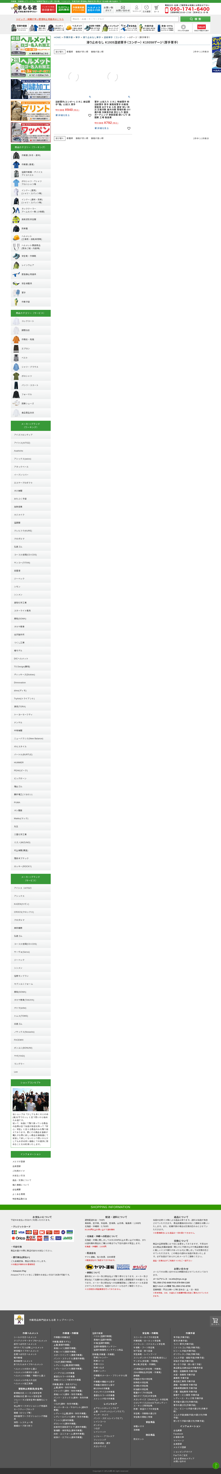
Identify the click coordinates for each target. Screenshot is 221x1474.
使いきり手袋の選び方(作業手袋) (188, 1421)
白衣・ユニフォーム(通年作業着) (69, 1434)
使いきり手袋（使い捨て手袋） (188, 1364)
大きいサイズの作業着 (104, 1392)
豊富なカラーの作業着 (64, 1376)
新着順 (70, 52)
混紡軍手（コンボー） (115, 37)
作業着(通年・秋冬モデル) (64, 1384)
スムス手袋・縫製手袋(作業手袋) (188, 1358)
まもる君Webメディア (183, 1459)
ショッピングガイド (182, 1452)
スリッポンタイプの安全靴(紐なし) (150, 1358)
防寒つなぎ (99, 1368)
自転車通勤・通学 (102, 1443)
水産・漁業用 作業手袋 (184, 1375)
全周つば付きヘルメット (25, 1354)
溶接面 (137, 1430)
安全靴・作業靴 (150, 1333)
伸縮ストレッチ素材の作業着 (67, 1380)
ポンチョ (98, 1425)
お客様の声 (178, 1437)
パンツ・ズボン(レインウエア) (108, 1418)
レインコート (100, 1422)
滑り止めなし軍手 (92, 37)
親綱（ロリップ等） (23, 1413)
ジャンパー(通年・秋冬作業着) (68, 1391)
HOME (57, 37)
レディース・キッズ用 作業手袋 (188, 1398)
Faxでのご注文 (180, 1455)
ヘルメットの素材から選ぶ (26, 1372)
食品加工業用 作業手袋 (184, 1381)
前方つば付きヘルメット (25, 1344)
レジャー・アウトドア (104, 1436)
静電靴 (137, 1376)
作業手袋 (68, 37)
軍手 (77, 37)
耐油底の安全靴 (141, 1389)
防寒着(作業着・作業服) (103, 1354)
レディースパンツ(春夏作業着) (68, 1369)
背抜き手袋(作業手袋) (183, 1361)
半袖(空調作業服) (102, 1343)
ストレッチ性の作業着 (104, 1399)
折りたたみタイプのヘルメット (28, 1364)
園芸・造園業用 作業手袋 (185, 1371)
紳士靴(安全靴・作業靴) (145, 1364)
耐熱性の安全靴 (141, 1382)
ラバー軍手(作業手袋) (183, 1344)
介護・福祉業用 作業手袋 (185, 1392)
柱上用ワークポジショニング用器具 (30, 1406)
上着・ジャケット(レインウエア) (109, 1411)
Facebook (178, 1434)
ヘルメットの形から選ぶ (25, 1369)
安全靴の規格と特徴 (143, 1417)
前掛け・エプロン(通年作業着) (68, 1437)
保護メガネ (139, 1426)
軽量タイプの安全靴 (143, 1393)
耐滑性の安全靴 (141, 1386)
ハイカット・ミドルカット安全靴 (149, 1344)
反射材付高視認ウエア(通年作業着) (70, 1427)
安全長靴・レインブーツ (145, 1354)
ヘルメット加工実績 (23, 1383)
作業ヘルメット (31, 1333)
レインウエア (110, 1404)
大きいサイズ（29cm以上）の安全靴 (151, 1399)
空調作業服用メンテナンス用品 (108, 1350)
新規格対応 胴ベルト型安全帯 (28, 1396)
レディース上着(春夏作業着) (67, 1365)
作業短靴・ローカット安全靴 (147, 1341)
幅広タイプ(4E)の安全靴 (145, 1396)
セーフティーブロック (24, 1409)
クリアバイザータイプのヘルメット (30, 1341)
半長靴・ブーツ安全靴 (144, 1347)
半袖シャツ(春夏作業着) (65, 1352)
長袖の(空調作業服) (103, 1340)
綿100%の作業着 (102, 1388)
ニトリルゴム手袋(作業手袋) (186, 1347)
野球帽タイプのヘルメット (26, 1351)
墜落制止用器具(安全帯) (30, 1389)
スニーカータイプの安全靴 (146, 1337)
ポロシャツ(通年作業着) (65, 1424)
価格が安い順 (82, 52)
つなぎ (97, 1428)
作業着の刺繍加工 (62, 1337)
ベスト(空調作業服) (103, 1336)
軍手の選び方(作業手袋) (184, 1405)
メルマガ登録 (179, 1447)
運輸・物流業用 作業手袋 (185, 1385)
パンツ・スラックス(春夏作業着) (69, 1358)
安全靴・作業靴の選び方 (145, 1413)
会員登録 (177, 1444)
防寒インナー (100, 1371)
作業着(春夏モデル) (61, 1342)
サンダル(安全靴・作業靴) (146, 1361)
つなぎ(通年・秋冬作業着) (66, 1404)
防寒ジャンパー (101, 1357)
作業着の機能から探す (104, 1382)
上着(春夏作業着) (62, 1345)
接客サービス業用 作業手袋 (186, 1395)
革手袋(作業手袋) (181, 1337)
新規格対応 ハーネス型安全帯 (28, 1393)
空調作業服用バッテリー (105, 1346)
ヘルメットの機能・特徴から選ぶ (29, 1376)
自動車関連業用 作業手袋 (185, 1388)
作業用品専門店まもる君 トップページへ (51, 1320)
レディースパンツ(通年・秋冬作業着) (71, 1417)
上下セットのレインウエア (106, 1408)
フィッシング (100, 1440)
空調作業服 (97, 1333)
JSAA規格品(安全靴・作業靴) (147, 1372)
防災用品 (150, 1435)
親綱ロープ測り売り (23, 1426)
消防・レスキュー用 (23, 1422)
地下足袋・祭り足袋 (143, 1351)
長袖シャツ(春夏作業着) (65, 1348)
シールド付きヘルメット (25, 1337)
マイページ (178, 1441)
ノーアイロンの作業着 (64, 1373)
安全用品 (150, 1422)
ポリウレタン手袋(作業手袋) (186, 1354)
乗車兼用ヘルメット (23, 1361)
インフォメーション (190, 1426)
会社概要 (177, 1430)
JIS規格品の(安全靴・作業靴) (147, 1369)
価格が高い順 (97, 52)
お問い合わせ (179, 1461)
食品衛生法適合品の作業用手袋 (188, 1368)
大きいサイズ (100, 1446)
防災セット (139, 1439)
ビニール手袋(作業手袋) (184, 1351)
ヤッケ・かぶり (101, 1415)
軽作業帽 (18, 1358)
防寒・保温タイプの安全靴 (146, 1409)
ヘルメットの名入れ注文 (25, 1380)
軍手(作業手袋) (180, 1341)
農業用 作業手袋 (181, 1378)
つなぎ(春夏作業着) (63, 1362)
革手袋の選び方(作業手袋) (185, 1402)
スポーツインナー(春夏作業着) (68, 1355)
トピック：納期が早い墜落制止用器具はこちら (40, 19)
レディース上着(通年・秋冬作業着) (70, 1413)
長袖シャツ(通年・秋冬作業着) (68, 1394)
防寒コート (99, 1361)
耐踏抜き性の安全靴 (143, 1379)
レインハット (100, 1432)
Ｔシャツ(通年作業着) (64, 1420)
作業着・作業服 (70, 1333)
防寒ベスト (99, 1364)
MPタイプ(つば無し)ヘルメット (29, 1347)
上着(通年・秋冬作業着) (65, 1387)
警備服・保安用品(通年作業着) (68, 1430)
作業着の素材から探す (104, 1385)
